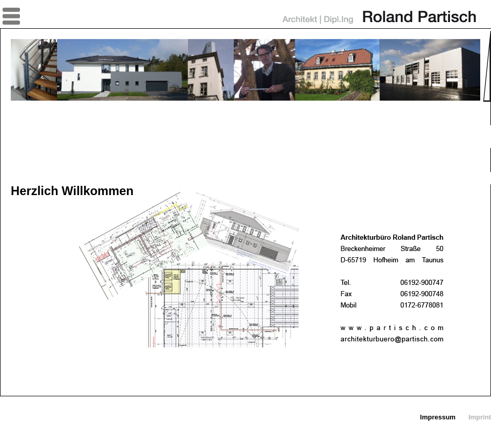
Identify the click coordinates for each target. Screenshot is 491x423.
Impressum (438, 417)
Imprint (479, 417)
